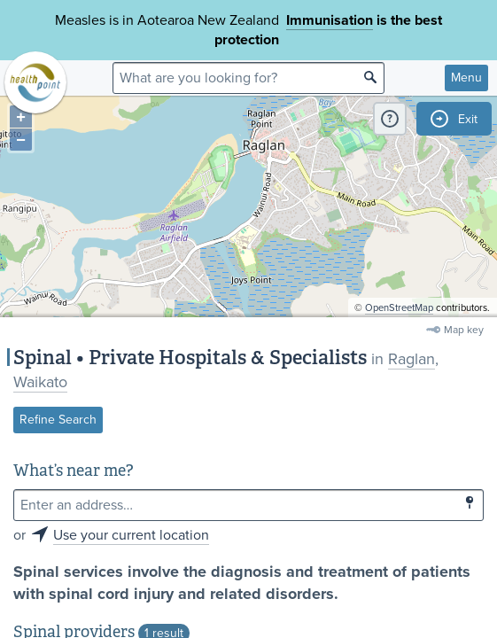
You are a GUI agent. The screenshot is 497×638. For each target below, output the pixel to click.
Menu (466, 77)
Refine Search (58, 419)
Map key (464, 329)
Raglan (411, 359)
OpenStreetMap (399, 308)
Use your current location (131, 535)
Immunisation (329, 20)
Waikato (40, 382)
